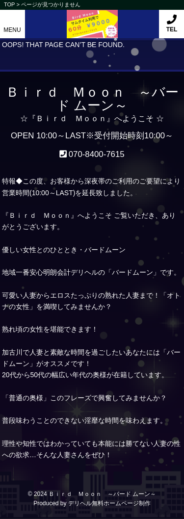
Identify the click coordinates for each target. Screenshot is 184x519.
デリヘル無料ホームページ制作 (109, 503)
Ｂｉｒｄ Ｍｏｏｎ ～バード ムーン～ (102, 494)
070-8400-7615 (97, 154)
